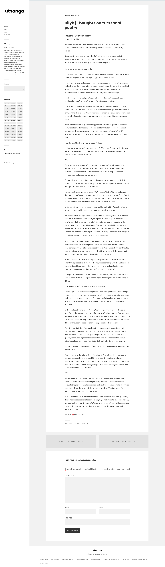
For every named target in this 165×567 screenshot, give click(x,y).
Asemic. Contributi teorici (111, 559)
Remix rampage (95, 559)
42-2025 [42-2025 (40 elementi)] (19, 140)
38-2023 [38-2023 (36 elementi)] (13, 137)
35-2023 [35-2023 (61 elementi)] (13, 134)
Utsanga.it (97, 550)
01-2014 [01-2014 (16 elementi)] (7, 103)
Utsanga (12, 163)
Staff (6, 29)
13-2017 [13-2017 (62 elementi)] (7, 114)
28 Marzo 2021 (69, 423)
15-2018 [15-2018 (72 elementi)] (19, 114)
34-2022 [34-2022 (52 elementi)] (7, 134)
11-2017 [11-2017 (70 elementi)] (13, 111)
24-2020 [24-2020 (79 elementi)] (19, 123)
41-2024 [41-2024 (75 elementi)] (13, 140)
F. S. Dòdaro (125, 559)
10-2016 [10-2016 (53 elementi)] (7, 111)
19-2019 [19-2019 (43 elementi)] (7, 120)
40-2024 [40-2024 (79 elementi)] (7, 140)
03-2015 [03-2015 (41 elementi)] (19, 103)
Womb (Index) (44, 559)
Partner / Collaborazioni (139, 559)
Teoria (78, 423)
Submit (7, 35)
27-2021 (85, 423)
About (6, 26)
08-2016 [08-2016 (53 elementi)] (13, 108)
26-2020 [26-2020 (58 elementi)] (13, 125)
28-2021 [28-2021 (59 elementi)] (7, 128)
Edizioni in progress (68, 559)
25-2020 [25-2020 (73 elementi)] (7, 125)
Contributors (55, 559)
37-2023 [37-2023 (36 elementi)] (7, 137)
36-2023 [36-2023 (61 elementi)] (19, 134)
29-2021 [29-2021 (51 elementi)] (13, 128)
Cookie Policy (44, 563)
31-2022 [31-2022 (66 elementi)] (7, 131)
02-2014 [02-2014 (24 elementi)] (13, 103)
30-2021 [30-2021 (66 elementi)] (19, 128)
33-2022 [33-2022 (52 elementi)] (19, 131)
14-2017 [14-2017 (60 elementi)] (13, 114)
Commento (70, 475)
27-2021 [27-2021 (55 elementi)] (19, 125)
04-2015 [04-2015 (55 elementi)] (7, 106)
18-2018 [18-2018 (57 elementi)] (19, 117)
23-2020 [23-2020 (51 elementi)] (13, 123)
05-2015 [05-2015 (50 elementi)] (13, 106)
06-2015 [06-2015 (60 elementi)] (19, 106)
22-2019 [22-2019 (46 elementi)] (7, 123)
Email (102, 507)
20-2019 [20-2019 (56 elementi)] (13, 120)
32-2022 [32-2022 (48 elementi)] (13, 131)
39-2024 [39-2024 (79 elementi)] (19, 137)
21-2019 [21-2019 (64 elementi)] (19, 120)
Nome (68, 507)
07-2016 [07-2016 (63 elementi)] (7, 108)
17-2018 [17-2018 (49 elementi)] (13, 117)
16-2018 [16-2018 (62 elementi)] (7, 117)
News (6, 32)
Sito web (68, 518)
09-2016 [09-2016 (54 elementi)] (19, 108)
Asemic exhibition (82, 559)
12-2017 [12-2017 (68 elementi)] (19, 111)
